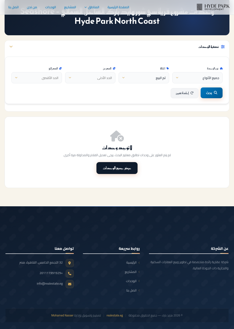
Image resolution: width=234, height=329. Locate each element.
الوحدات (50, 7)
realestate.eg (114, 315)
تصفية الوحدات (117, 46)
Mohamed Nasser (62, 315)
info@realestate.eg (50, 283)
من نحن (32, 7)
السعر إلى (55, 68)
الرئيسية (133, 262)
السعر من (109, 68)
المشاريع (70, 7)
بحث (211, 93)
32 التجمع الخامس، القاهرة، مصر (41, 262)
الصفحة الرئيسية (118, 7)
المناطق (91, 7)
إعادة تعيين (184, 93)
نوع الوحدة (215, 68)
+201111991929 (51, 273)
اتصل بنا (13, 7)
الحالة (164, 68)
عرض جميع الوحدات (117, 168)
